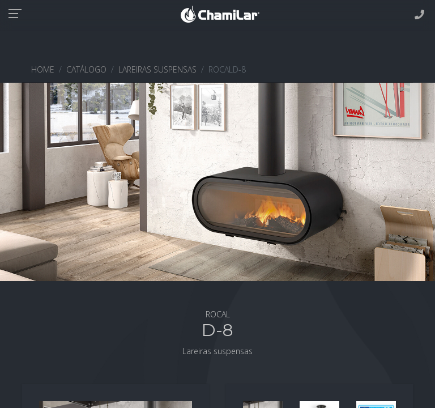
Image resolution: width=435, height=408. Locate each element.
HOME (42, 69)
